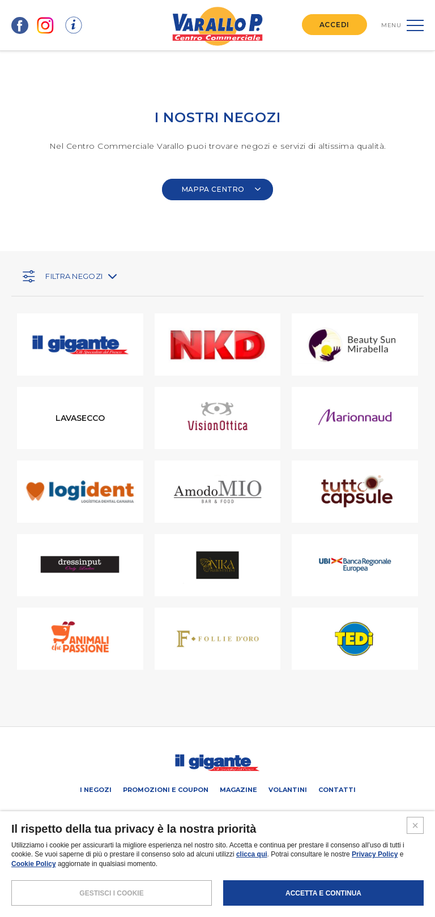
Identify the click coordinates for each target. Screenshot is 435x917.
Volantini (287, 790)
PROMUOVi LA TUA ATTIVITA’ (165, 815)
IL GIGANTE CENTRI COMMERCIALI (322, 815)
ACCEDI (334, 24)
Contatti (337, 790)
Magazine (238, 790)
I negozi (96, 790)
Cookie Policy (33, 899)
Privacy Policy (375, 890)
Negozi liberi (239, 815)
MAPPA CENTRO (221, 189)
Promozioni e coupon (165, 790)
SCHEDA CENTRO (88, 815)
